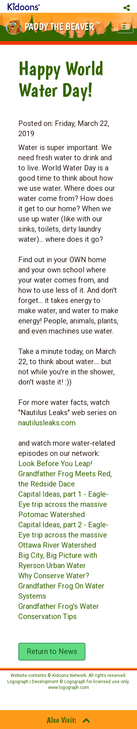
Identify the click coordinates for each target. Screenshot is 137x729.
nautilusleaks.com (47, 422)
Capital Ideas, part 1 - (53, 494)
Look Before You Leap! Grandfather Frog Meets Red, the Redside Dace (65, 473)
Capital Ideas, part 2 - (53, 524)
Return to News (52, 651)
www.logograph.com (68, 687)
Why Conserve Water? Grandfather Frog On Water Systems (61, 585)
